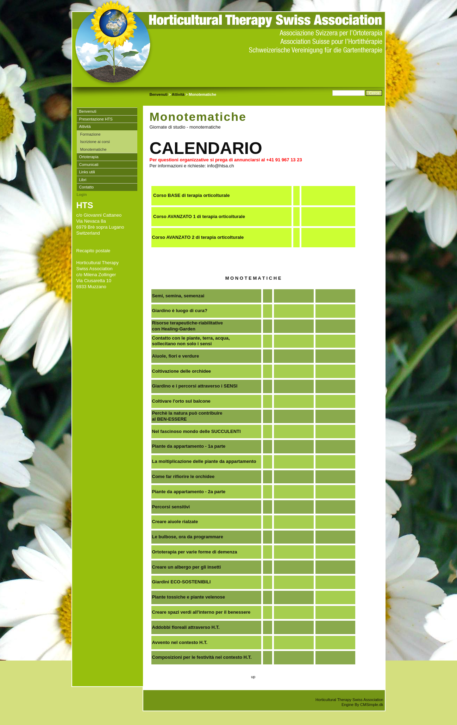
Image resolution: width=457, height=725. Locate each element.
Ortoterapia (89, 157)
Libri (83, 180)
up (253, 677)
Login (82, 194)
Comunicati (89, 164)
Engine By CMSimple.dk (362, 704)
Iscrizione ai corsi (95, 142)
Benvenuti (159, 94)
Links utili (87, 172)
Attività (178, 94)
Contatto (86, 187)
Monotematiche (93, 149)
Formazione (91, 134)
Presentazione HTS (96, 119)
